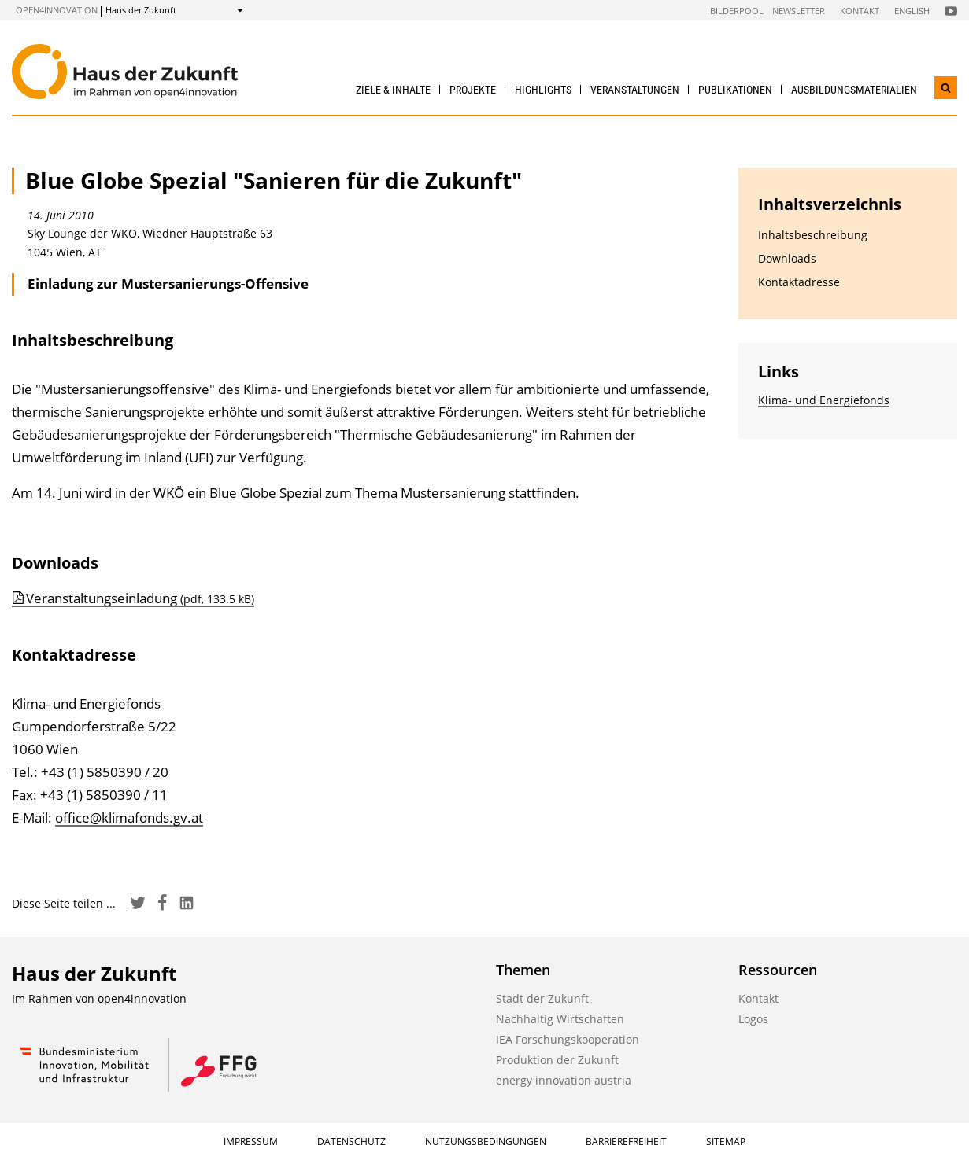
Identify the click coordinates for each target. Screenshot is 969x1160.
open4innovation (57, 10)
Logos (753, 1018)
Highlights (543, 89)
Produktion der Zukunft (557, 1059)
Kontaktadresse (799, 281)
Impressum (251, 1141)
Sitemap (725, 1141)
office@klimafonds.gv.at (129, 817)
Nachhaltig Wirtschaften (560, 1018)
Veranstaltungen (634, 89)
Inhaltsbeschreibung (812, 234)
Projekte (472, 89)
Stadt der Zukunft (542, 998)
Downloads (787, 258)
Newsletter (798, 11)
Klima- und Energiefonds (823, 399)
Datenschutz (351, 1141)
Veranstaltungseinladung (140, 598)
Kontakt (859, 11)
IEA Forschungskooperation (567, 1039)
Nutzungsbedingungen (485, 1141)
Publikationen (735, 89)
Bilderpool (737, 11)
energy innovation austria (563, 1080)
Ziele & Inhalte (393, 89)
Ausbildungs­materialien (854, 89)
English (912, 11)
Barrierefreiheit (626, 1141)
